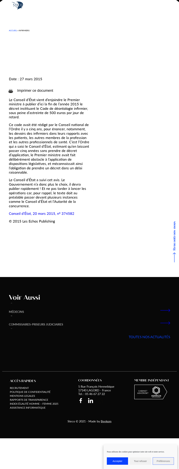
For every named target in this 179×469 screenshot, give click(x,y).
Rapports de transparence (29, 400)
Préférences (163, 461)
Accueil (13, 30)
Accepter (117, 461)
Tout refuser (140, 461)
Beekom (106, 421)
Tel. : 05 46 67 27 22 (91, 394)
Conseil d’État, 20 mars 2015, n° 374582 (41, 213)
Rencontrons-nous (174, 235)
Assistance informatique (28, 407)
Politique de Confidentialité (30, 392)
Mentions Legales (22, 396)
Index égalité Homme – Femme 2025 (34, 403)
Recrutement (19, 388)
